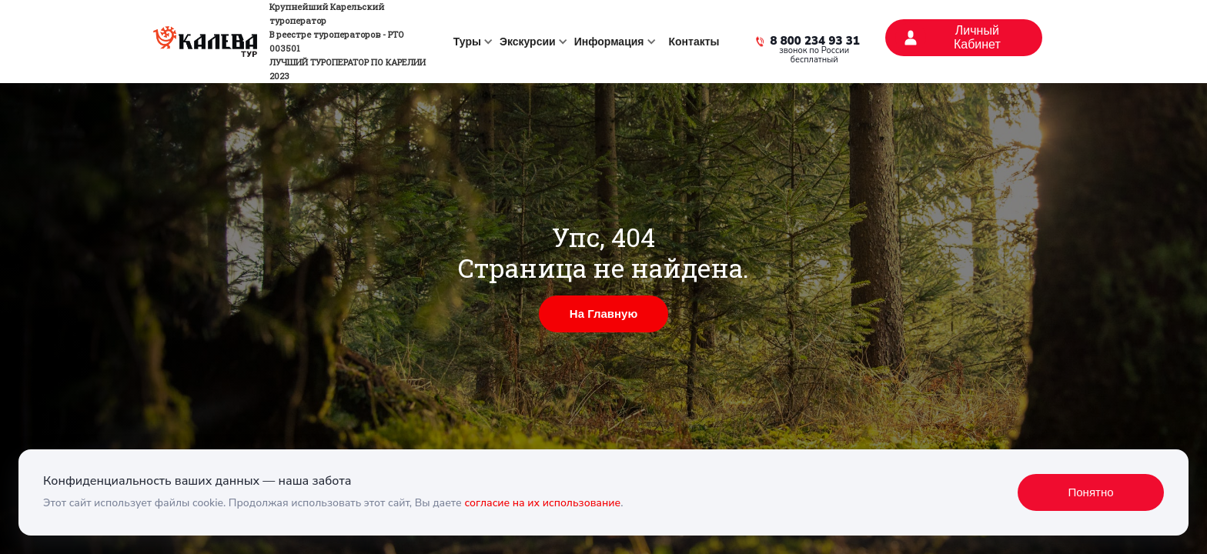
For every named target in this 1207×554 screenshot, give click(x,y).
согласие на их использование (542, 503)
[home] (294, 41)
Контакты (694, 41)
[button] (470, 41)
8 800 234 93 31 (815, 42)
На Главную (603, 313)
